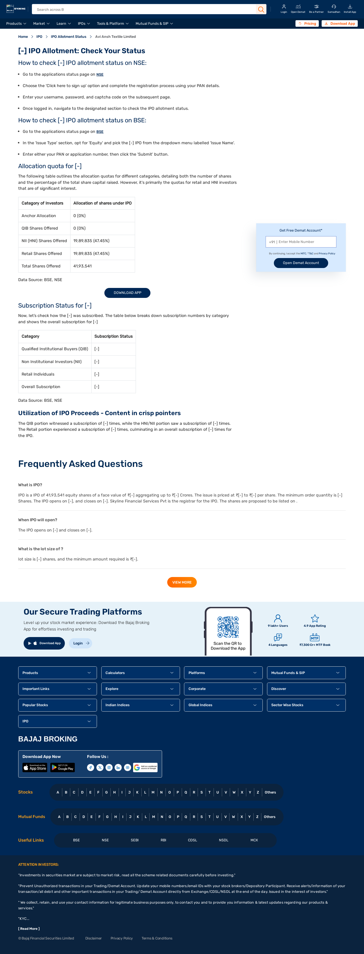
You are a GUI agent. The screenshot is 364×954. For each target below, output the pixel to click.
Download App (127, 292)
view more (182, 582)
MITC (303, 253)
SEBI (134, 840)
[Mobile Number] (301, 241)
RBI (163, 840)
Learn (61, 23)
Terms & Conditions (157, 938)
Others (270, 792)
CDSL (192, 840)
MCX (254, 840)
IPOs (81, 23)
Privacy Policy (327, 253)
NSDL (223, 840)
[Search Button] (261, 10)
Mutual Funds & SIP (152, 23)
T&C (311, 253)
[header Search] (145, 9)
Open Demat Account (301, 263)
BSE (100, 131)
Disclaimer (93, 938)
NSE (100, 74)
